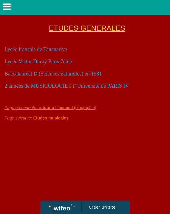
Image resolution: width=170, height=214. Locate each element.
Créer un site (102, 207)
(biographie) (50, 107)
